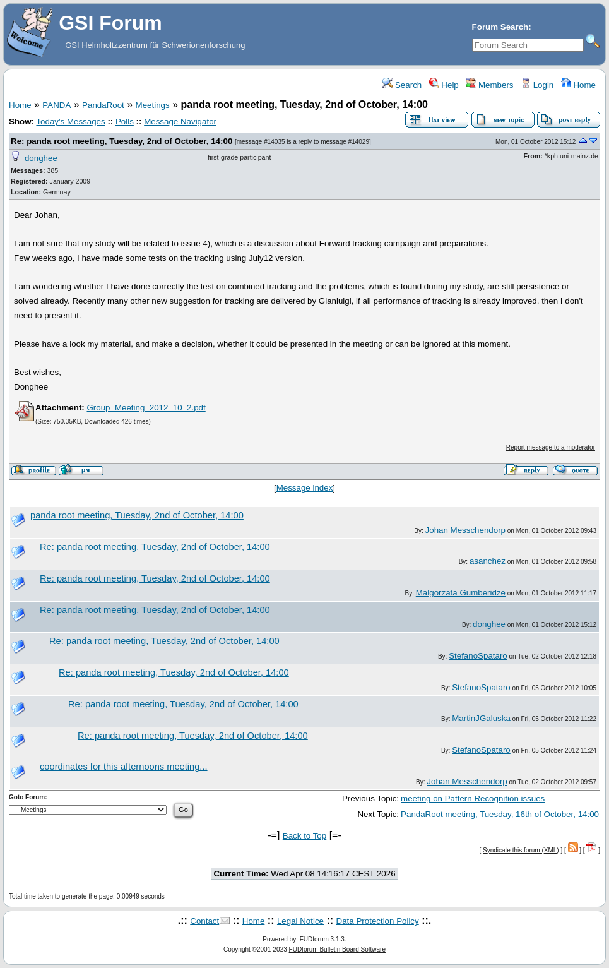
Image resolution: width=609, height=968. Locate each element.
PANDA (56, 105)
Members (489, 85)
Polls (124, 121)
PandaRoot (103, 105)
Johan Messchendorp (465, 530)
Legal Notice (300, 921)
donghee (41, 158)
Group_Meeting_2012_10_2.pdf (145, 407)
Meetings (153, 105)
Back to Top (304, 835)
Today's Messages (70, 121)
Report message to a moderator (550, 447)
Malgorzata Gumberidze (461, 592)
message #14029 (345, 141)
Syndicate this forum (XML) (521, 850)
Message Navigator (180, 121)
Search (402, 85)
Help (444, 85)
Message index (304, 488)
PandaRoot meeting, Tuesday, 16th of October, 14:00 (500, 814)
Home (578, 85)
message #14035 (261, 141)
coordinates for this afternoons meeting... (124, 767)
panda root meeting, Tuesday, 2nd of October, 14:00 (137, 515)
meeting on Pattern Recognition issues (473, 798)
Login (537, 85)
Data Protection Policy (377, 921)
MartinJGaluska (481, 718)
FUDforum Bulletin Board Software (337, 949)
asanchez (488, 561)
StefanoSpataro (478, 655)
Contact (204, 921)
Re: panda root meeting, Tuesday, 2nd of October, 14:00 (121, 141)
